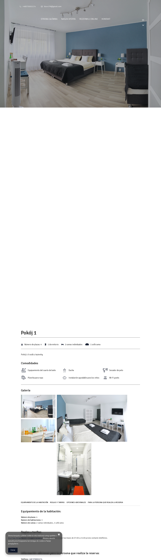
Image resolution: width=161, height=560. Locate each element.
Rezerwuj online (93, 19)
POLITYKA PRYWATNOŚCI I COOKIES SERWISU (25, 538)
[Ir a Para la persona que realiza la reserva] (106, 503)
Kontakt (111, 19)
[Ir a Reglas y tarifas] (57, 503)
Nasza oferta (73, 19)
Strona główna (54, 19)
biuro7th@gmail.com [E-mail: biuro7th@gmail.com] (52, 6)
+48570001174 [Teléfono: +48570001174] (29, 6)
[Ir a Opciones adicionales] (77, 503)
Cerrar (13, 550)
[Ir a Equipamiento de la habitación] (35, 503)
